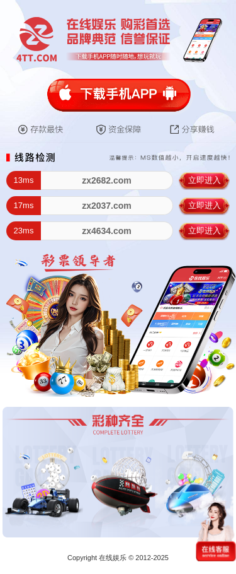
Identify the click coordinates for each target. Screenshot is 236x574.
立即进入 (204, 180)
